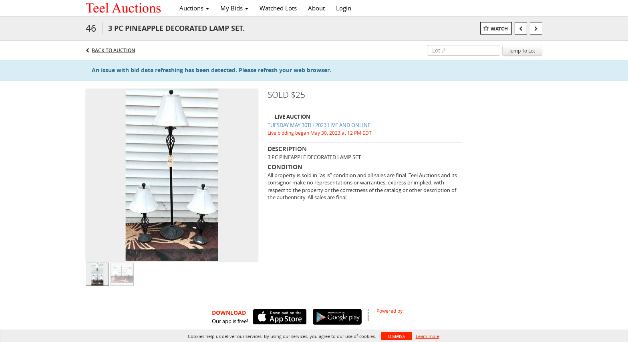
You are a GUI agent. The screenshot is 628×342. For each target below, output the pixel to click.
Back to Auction (113, 50)
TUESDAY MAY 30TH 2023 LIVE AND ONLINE (319, 125)
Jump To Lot (522, 50)
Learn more (427, 336)
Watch (499, 28)
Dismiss (396, 336)
